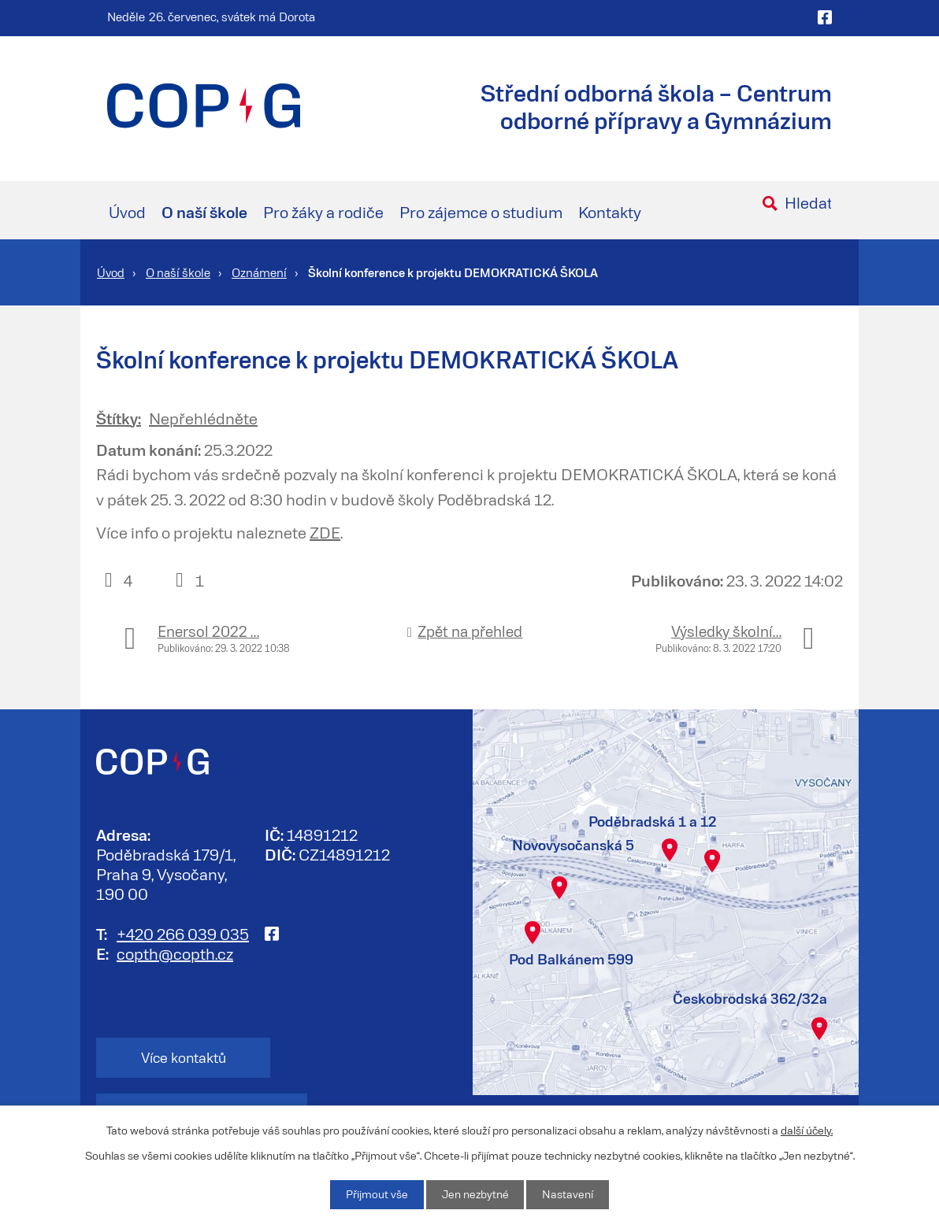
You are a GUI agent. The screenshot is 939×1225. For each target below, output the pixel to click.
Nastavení (568, 1194)
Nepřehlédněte (203, 418)
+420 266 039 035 (183, 932)
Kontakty (609, 211)
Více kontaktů (174, 1057)
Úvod (127, 211)
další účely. (807, 1129)
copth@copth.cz (175, 952)
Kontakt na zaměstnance (363, 1057)
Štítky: (118, 418)
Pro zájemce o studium (480, 211)
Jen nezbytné (475, 1194)
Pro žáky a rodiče (323, 211)
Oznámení (259, 272)
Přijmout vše (376, 1194)
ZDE (325, 532)
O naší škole (204, 211)
